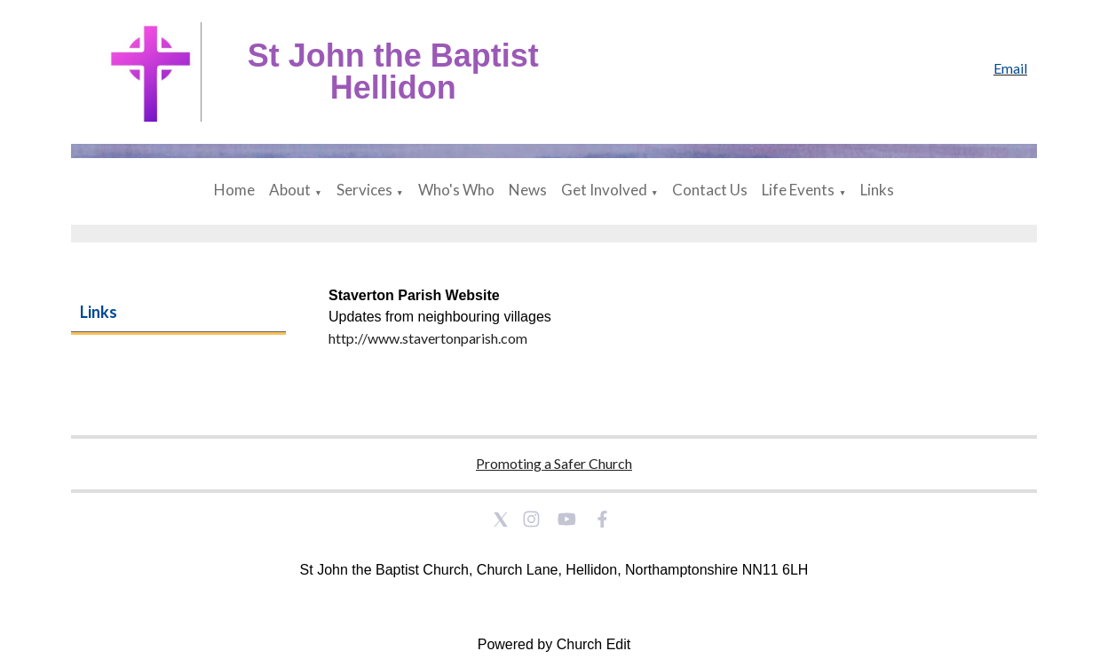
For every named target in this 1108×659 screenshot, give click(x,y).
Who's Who (456, 189)
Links (877, 189)
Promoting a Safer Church (554, 463)
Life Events (798, 189)
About (290, 189)
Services (364, 189)
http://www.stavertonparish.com (427, 338)
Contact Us (710, 189)
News (528, 189)
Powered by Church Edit (554, 644)
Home (234, 189)
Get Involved (604, 189)
